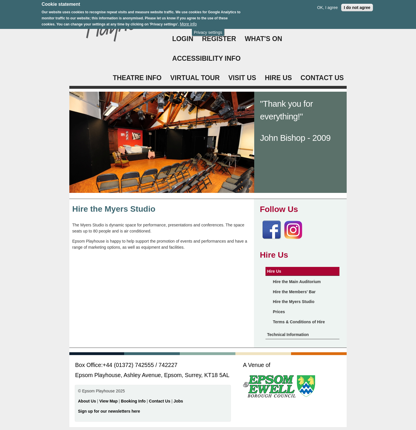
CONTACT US (322, 78)
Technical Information (288, 334)
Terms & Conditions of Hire (299, 322)
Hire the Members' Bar (294, 291)
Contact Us (160, 401)
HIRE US (278, 78)
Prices (279, 311)
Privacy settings (208, 29)
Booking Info (133, 401)
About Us (87, 401)
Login (182, 39)
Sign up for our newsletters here (109, 411)
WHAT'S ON (263, 39)
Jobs (178, 401)
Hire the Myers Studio (293, 301)
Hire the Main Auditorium (297, 281)
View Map (109, 401)
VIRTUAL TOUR (195, 78)
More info (188, 21)
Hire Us (274, 271)
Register (219, 39)
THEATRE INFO (137, 78)
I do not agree (357, 5)
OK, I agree (327, 5)
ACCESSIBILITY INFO (206, 58)
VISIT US (242, 78)
